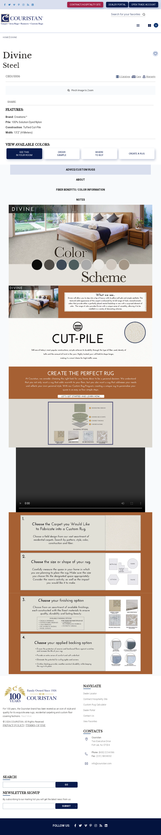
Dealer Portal (117, 4)
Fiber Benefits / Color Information (80, 189)
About (80, 179)
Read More (26, 716)
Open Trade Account (143, 4)
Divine (13, 37)
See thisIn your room (24, 153)
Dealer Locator (90, 693)
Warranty (150, 76)
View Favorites (90, 721)
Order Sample (61, 153)
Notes (80, 199)
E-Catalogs (124, 76)
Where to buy (99, 153)
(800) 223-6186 (106, 752)
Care (138, 76)
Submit (66, 806)
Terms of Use (36, 725)
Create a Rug (137, 153)
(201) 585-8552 (104, 756)
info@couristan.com (102, 763)
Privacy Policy (13, 725)
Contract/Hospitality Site (85, 4)
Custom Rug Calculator (94, 704)
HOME (6, 37)
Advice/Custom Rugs (80, 169)
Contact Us (88, 716)
